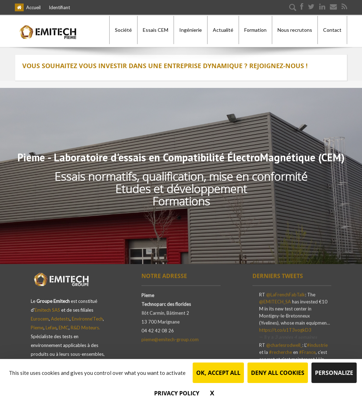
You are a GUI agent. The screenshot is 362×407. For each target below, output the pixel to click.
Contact (332, 30)
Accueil (33, 7)
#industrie (317, 344)
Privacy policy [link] (176, 393)
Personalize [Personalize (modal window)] (334, 373)
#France (307, 351)
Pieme (37, 325)
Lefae (51, 325)
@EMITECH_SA (275, 301)
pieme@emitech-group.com (170, 339)
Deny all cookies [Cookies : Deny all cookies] (277, 373)
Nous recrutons (295, 30)
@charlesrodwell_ (284, 344)
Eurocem (40, 316)
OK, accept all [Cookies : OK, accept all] (218, 373)
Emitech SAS (47, 307)
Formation (255, 30)
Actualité (223, 30)
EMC (64, 325)
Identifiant (59, 7)
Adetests (60, 316)
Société (123, 30)
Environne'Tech (87, 316)
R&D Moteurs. (85, 325)
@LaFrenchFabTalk (285, 294)
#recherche (280, 351)
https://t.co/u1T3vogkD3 (285, 329)
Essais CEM (155, 30)
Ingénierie (190, 30)
